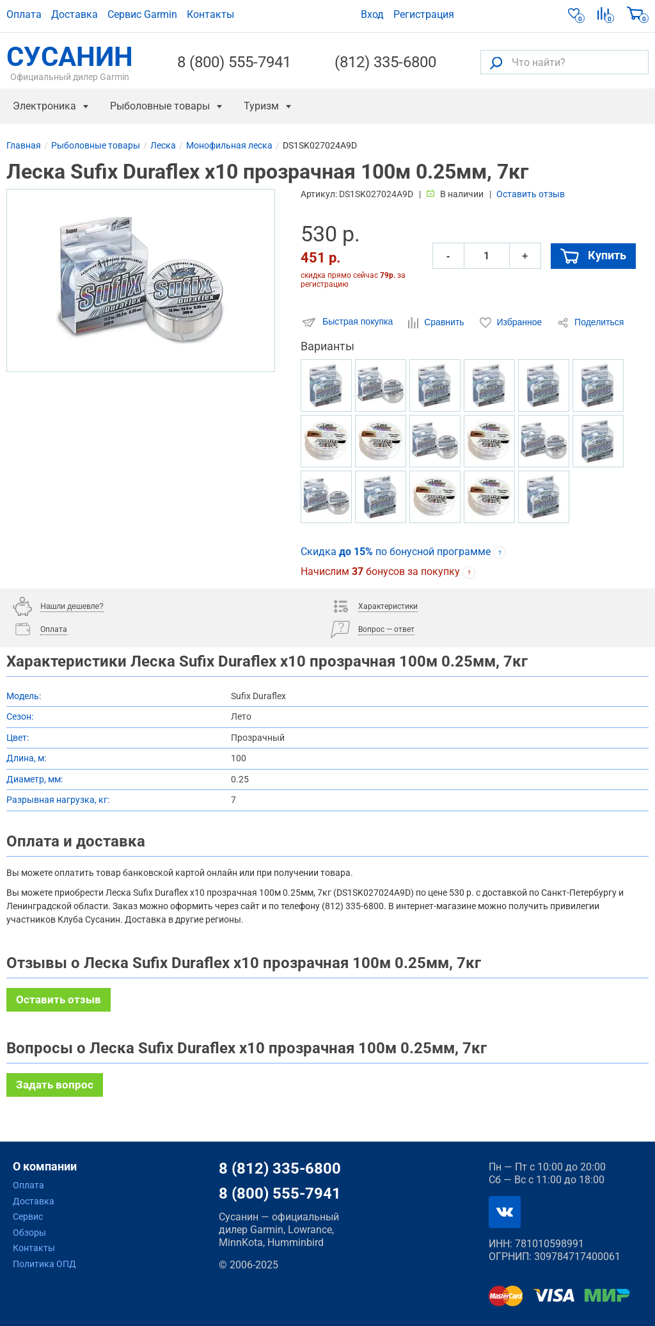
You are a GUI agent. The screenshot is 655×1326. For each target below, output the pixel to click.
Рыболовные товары (160, 106)
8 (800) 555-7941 (234, 62)
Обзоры (29, 1232)
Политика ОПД (44, 1264)
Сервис (28, 1216)
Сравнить (437, 322)
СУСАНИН (69, 62)
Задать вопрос (54, 1084)
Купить (593, 255)
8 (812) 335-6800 (280, 1168)
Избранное (512, 322)
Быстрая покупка (348, 322)
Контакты (210, 14)
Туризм (261, 106)
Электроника (44, 106)
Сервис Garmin (142, 14)
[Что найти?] (564, 62)
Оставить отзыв (530, 194)
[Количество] (486, 256)
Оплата (24, 14)
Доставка (74, 14)
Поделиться (590, 322)
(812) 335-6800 (385, 62)
